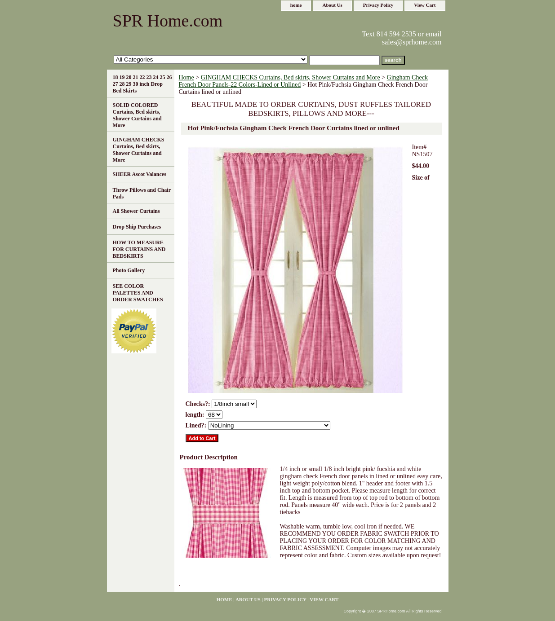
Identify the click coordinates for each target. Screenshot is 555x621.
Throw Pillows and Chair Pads (142, 193)
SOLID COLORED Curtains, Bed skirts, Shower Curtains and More (137, 115)
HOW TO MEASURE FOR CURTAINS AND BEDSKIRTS (139, 249)
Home (186, 77)
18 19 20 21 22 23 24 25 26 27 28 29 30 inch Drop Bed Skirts (142, 84)
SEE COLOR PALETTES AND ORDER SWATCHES (138, 293)
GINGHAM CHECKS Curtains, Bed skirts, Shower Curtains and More (290, 77)
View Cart (424, 5)
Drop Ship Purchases (137, 227)
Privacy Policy (378, 5)
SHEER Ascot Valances (139, 174)
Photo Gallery (129, 270)
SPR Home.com (168, 20)
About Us (332, 5)
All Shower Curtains (136, 211)
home (296, 5)
